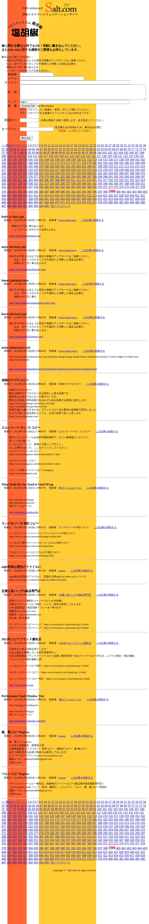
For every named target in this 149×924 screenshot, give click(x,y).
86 (45, 192)
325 (4, 223)
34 (136, 185)
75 (3, 192)
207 (94, 206)
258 (78, 213)
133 (130, 196)
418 (67, 235)
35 (140, 185)
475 (84, 242)
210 (110, 206)
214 (132, 206)
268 (132, 213)
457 (132, 239)
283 (68, 216)
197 (41, 206)
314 (89, 220)
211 (116, 206)
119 (56, 196)
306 (46, 220)
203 (73, 206)
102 (110, 192)
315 (94, 220)
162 (142, 199)
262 (100, 213)
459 (142, 239)
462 (14, 242)
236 (105, 209)
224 (41, 209)
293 (121, 216)
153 (94, 199)
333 (46, 223)
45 (33, 189)
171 (46, 203)
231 (78, 209)
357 (30, 227)
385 (36, 231)
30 (121, 185)
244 (4, 213)
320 (121, 220)
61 (94, 189)
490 (20, 246)
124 (82, 196)
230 (73, 209)
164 (9, 203)
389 (57, 231)
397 (100, 231)
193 (20, 206)
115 (35, 196)
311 (73, 220)
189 (142, 203)
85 (41, 192)
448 (84, 239)
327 (14, 223)
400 (118, 231)
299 (9, 220)
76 (6, 192)
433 (4, 239)
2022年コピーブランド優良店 (75, 683)
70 (128, 189)
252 (46, 213)
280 (52, 216)
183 (110, 203)
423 (94, 235)
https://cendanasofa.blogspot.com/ (26, 376)
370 (100, 227)
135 (141, 196)
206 (89, 206)
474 (78, 242)
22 (91, 185)
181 (100, 203)
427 (116, 235)
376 (132, 227)
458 (137, 239)
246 (14, 213)
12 (52, 185)
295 (132, 216)
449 (89, 239)
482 (121, 242)
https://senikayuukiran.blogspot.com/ (27, 309)
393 (78, 231)
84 (37, 192)
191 (9, 206)
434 (9, 239)
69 (125, 189)
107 (136, 192)
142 (36, 199)
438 (30, 239)
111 (14, 196)
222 (30, 209)
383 (25, 231)
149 (73, 199)
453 (110, 239)
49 (48, 189)
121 (66, 196)
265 (116, 213)
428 (121, 235)
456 (126, 239)
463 (20, 242)
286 (84, 216)
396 (94, 231)
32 (129, 185)
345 (110, 223)
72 (136, 189)
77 (10, 192)
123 (77, 196)
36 (144, 185)
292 (116, 216)
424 (99, 235)
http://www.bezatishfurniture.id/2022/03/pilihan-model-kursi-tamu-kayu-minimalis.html (53, 408)
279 (46, 216)
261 (94, 213)
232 (84, 209)
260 (89, 213)
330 (30, 223)
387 (46, 231)
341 (89, 223)
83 (33, 192)
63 (102, 189)
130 (114, 196)
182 (105, 203)
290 (105, 216)
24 (98, 185)
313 (83, 220)
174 (62, 203)
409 (20, 235)
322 (132, 220)
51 (56, 189)
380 (9, 231)
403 (134, 231)
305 (41, 220)
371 (105, 227)
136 (4, 199)
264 (110, 213)
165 (14, 203)
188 (137, 203)
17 (71, 185)
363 (62, 227)
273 (14, 216)
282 (62, 216)
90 (60, 192)
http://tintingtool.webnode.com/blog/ (27, 760)
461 (9, 242)
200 (57, 206)
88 (52, 192)
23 (94, 185)
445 (68, 239)
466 (36, 242)
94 (75, 192)
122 (72, 196)
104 (120, 192)
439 (36, 239)
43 (25, 189)
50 (52, 189)
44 (29, 189)
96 (83, 192)
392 (73, 231)
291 (110, 216)
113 (25, 196)
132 (125, 196)
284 (73, 216)
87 (48, 192)
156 (110, 199)
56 (75, 189)
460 (4, 242)
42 (22, 189)
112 (19, 196)
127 (98, 196)
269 (137, 213)
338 (73, 223)
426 (110, 235)
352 (4, 227)
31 (125, 185)
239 (121, 209)
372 (110, 227)
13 (56, 185)
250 (36, 213)
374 (121, 227)
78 (14, 192)
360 (46, 227)
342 (94, 223)
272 (9, 216)
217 (4, 209)
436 (20, 239)
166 (20, 203)
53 (64, 189)
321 (126, 220)
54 (67, 189)
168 (30, 203)
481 (116, 242)
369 (94, 227)
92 (67, 192)
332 (41, 223)
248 (25, 213)
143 (41, 199)
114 (30, 196)
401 (123, 231)
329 (25, 223)
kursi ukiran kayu (67, 260)
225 (46, 209)
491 (25, 246)
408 (14, 235)
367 (84, 227)
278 (41, 216)
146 (57, 199)
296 (137, 216)
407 (9, 235)
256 (68, 213)
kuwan (62, 610)
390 (62, 231)
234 (94, 209)
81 (25, 192)
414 (46, 235)
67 (117, 189)
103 (115, 192)
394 (84, 231)
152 (89, 199)
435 (14, 239)
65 (109, 189)
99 (94, 192)
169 (36, 203)
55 (71, 189)
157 (116, 199)
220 (20, 209)
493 (36, 246)
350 (137, 223)
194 (25, 206)
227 (57, 209)
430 (132, 235)
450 (94, 239)
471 (62, 242)
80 (22, 192)
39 (10, 189)
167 (25, 203)
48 (45, 189)
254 (57, 213)
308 (57, 220)
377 (137, 227)
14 (60, 185)
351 (142, 223)
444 (62, 239)
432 (142, 235)
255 (62, 213)
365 (73, 227)
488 (9, 246)
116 (40, 196)
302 (25, 220)
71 (132, 189)
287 (89, 216)
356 (25, 227)
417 (62, 235)
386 (41, 231)
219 (14, 209)
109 (4, 196)
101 (104, 192)
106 (131, 192)
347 (121, 223)
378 (142, 227)
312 (78, 220)
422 (89, 235)
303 (30, 220)
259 (84, 213)
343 (100, 223)
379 (4, 231)
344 (105, 223)
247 (20, 213)
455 (121, 239)
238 (116, 209)
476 (89, 242)
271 (4, 216)
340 (84, 223)
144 (46, 199)
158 (121, 199)
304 (36, 220)
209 (105, 206)
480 (110, 242)
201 (62, 206)
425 (105, 235)
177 (78, 203)
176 (73, 203)
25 (102, 185)
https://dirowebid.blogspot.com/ (25, 275)
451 (100, 239)
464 (25, 242)
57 (79, 189)
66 (113, 189)
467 (41, 242)
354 (14, 227)
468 (46, 242)
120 (61, 196)
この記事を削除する (92, 260)
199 (52, 206)
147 (62, 199)
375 (126, 227)
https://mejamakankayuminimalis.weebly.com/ (32, 342)
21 (87, 185)
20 (83, 185)
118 (51, 196)
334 (52, 223)
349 (132, 223)
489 (14, 246)
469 (52, 242)
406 (4, 235)
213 (126, 206)
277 (36, 216)
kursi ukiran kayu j (68, 357)
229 (68, 209)
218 (9, 209)
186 (126, 203)
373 (116, 227)
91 (64, 192)
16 (68, 185)
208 (100, 206)
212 (121, 206)
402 (129, 231)
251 (41, 213)
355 (20, 227)
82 (29, 192)
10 (45, 185)
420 (78, 235)
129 (109, 196)
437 (25, 239)
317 (105, 220)
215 (137, 206)
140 (25, 199)
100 (99, 192)
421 (83, 235)
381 (14, 231)
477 (94, 242)
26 (106, 185)
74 (144, 189)
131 (120, 196)
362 (57, 227)
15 (64, 185)
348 (126, 223)
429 (126, 235)
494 (41, 246)
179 (89, 203)
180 (94, 203)
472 (68, 242)
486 (142, 242)
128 (104, 196)
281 (57, 216)
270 (142, 213)
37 (3, 189)
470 (57, 242)
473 (73, 242)
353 (9, 227)
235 (100, 209)
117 (45, 196)
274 (20, 216)
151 (84, 199)
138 (14, 199)
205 (84, 206)
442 (52, 239)
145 (52, 199)
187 (132, 203)
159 (126, 199)
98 (90, 192)
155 (105, 199)
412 (35, 235)
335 (57, 223)
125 (88, 196)
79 (18, 192)
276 (30, 216)
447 (78, 239)
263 (105, 213)
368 (89, 227)
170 (41, 203)
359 (41, 227)
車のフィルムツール (70, 527)
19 (79, 185)
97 (87, 192)
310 (68, 220)
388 (52, 231)
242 (137, 209)
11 (49, 185)
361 (52, 227)
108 (142, 192)
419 (73, 235)
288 (94, 216)
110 (9, 196)
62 (98, 189)
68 (121, 189)
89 (56, 192)
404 (139, 231)
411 (30, 235)
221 (25, 209)
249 (30, 213)
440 (41, 239)
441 (46, 239)
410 (25, 235)
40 (14, 189)
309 (62, 220)
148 (68, 199)
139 (20, 199)
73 (140, 189)
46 (37, 189)
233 (89, 209)
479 (105, 242)
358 (36, 227)
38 (6, 189)
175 (68, 203)
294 (126, 216)
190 (4, 206)
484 (132, 242)
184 (116, 203)
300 (14, 220)
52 (60, 189)
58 (83, 189)
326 (9, 223)
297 (142, 216)
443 (57, 239)
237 (110, 209)
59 (87, 189)
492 (30, 246)
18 (75, 185)
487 (4, 246)
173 (57, 203)
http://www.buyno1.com (21, 725)
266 (121, 213)
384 (30, 231)
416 (57, 235)
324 (142, 220)
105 (126, 192)
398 (105, 231)
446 (73, 239)
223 (36, 209)
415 (51, 235)
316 (99, 220)
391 (68, 231)
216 (142, 206)
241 (132, 209)
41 (18, 189)
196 (36, 206)
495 (46, 246)
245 (9, 213)
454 (116, 239)
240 (126, 209)
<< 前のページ (11, 185)
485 (137, 242)
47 (41, 189)
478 (100, 242)
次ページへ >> (60, 246)
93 (71, 192)
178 (84, 203)
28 (113, 185)
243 (142, 209)
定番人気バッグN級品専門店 (75, 634)
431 (137, 235)
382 (20, 231)
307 (52, 220)
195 (30, 206)
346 (116, 223)
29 (117, 185)
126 (93, 196)
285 (78, 216)
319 (116, 220)
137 (9, 199)
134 (136, 196)
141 (30, 199)
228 (62, 209)
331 (36, 223)
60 (90, 189)
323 (137, 220)
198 (46, 206)
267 (126, 213)
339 (78, 223)
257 (73, 213)
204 (78, 206)
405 (145, 231)
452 (105, 239)
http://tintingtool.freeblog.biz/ (24, 552)
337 (68, 223)
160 (132, 199)
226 (52, 209)
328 (20, 223)
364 (68, 227)
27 (110, 185)
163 (4, 203)
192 (14, 206)
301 (20, 220)
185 (121, 203)
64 (106, 189)
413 (41, 235)
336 (62, 223)
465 (30, 242)
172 (52, 203)
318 (110, 220)
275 (25, 216)
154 (100, 199)
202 (68, 206)
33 (133, 185)
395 (89, 231)
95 (79, 192)
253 (52, 213)
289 (100, 216)
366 (78, 227)
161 (137, 199)
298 (4, 220)
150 (78, 199)
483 (126, 242)
